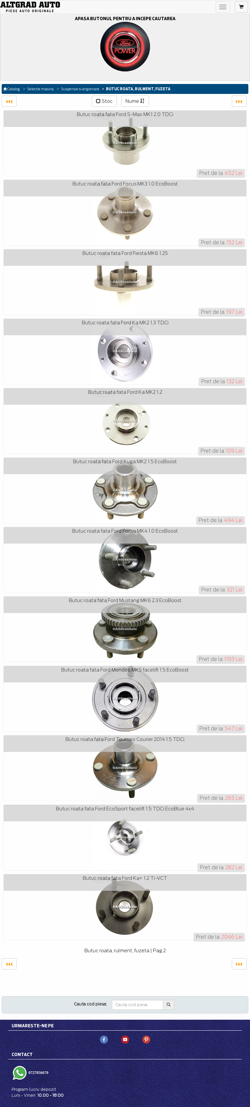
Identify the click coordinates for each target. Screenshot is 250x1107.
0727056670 (37, 1072)
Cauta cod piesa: (90, 1004)
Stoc (104, 101)
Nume (135, 101)
